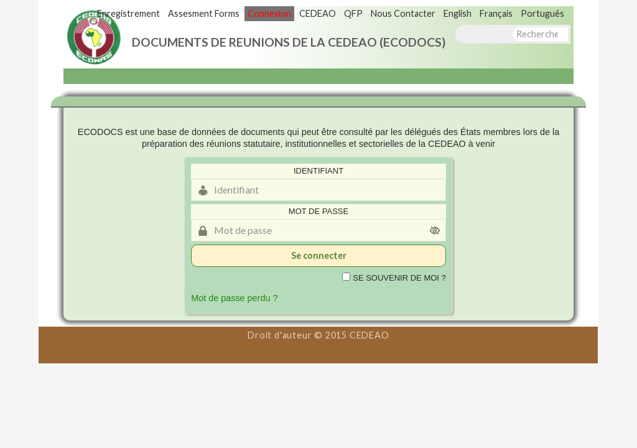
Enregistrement (128, 13)
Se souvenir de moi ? (399, 277)
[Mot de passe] (318, 230)
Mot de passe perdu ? (234, 298)
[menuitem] (457, 13)
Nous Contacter (403, 13)
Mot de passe (318, 211)
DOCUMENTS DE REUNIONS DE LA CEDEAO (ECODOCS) (288, 42)
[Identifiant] (318, 190)
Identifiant (318, 170)
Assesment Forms (203, 13)
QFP (353, 13)
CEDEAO (317, 13)
